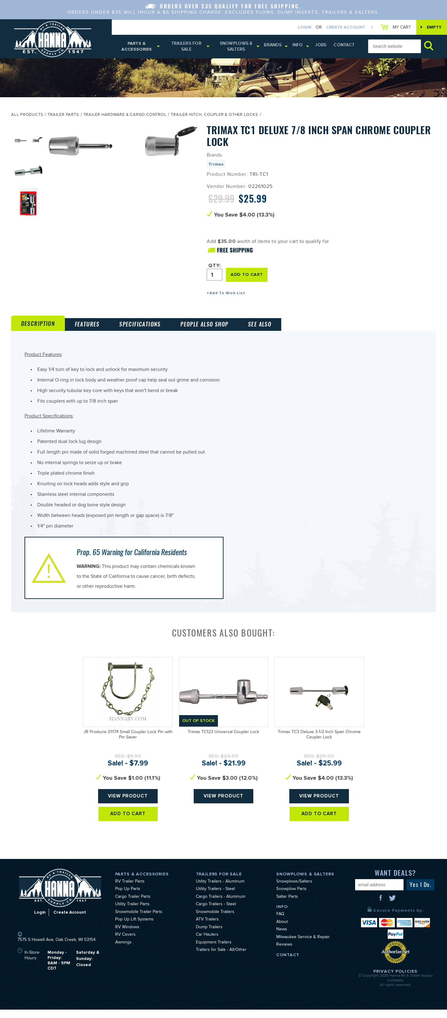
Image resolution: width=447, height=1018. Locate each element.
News (281, 938)
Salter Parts (287, 905)
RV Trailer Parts (130, 890)
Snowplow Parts (291, 898)
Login (301, 27)
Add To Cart (128, 827)
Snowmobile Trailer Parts (138, 920)
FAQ (280, 923)
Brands (276, 46)
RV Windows (127, 935)
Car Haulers (207, 943)
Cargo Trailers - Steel (216, 913)
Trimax (216, 166)
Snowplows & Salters (239, 47)
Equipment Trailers (214, 951)
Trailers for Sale (188, 47)
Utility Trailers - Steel (215, 898)
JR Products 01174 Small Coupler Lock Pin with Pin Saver (128, 743)
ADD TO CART (248, 276)
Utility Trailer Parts (132, 913)
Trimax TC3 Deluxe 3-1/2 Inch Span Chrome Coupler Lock (319, 743)
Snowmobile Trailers (215, 920)
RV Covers (125, 943)
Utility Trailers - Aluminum (220, 890)
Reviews (284, 953)
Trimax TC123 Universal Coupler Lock (223, 740)
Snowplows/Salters (294, 890)
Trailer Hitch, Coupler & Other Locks (214, 117)
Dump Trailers (209, 935)
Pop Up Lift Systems (134, 928)
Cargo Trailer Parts (133, 905)
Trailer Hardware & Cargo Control (125, 117)
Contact (345, 46)
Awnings (123, 951)
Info (301, 46)
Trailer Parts (63, 117)
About (282, 930)
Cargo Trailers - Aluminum (220, 905)
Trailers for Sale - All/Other (221, 958)
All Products (27, 117)
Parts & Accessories (137, 47)
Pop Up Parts (127, 898)
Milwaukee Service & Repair (303, 945)
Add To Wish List (227, 294)
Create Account (342, 27)
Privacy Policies (395, 979)
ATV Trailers (207, 928)
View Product (128, 807)
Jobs (323, 46)
